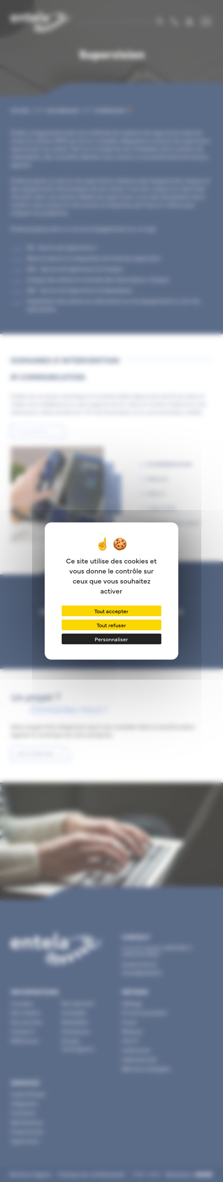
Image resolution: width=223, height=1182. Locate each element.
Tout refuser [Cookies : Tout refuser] (111, 625)
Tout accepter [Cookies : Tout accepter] (111, 611)
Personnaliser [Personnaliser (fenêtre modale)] (111, 639)
